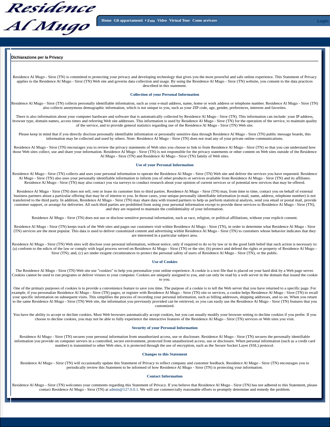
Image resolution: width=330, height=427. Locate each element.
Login (323, 21)
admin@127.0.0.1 (123, 389)
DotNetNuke (222, 422)
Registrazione (315, 42)
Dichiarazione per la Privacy (301, 422)
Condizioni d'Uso (253, 422)
